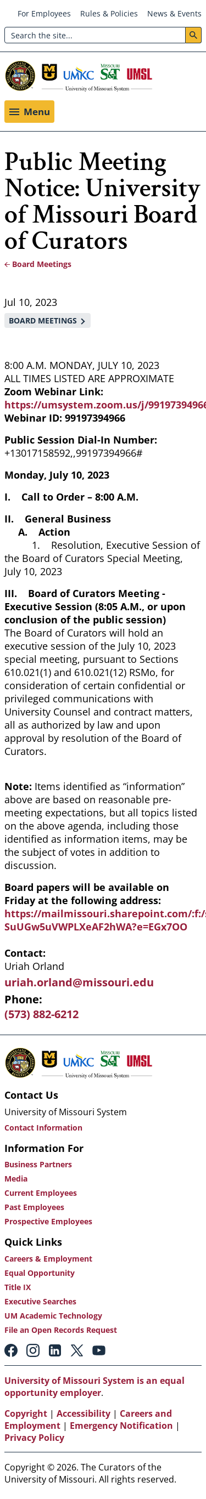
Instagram (33, 1350)
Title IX (17, 1287)
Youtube (98, 1350)
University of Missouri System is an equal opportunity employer (94, 1387)
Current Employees (40, 1193)
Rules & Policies (109, 13)
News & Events (174, 13)
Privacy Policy (34, 1438)
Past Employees (34, 1207)
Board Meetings (41, 264)
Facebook (11, 1350)
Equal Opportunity (39, 1273)
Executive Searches (40, 1301)
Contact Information (43, 1127)
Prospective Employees (48, 1221)
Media (15, 1178)
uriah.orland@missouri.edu (79, 982)
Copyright (25, 1413)
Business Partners (38, 1164)
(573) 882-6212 (41, 1014)
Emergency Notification (121, 1425)
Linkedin (55, 1350)
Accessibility (83, 1413)
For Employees (44, 13)
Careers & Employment (48, 1258)
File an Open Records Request (60, 1330)
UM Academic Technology (53, 1315)
